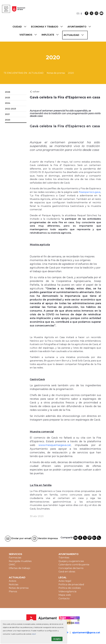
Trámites (64, 557)
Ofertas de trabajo (19, 568)
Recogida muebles (20, 561)
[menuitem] (20, 27)
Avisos (12, 580)
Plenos (13, 591)
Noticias (13, 584)
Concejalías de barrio (71, 568)
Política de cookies (70, 587)
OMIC (12, 564)
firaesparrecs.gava (89, 192)
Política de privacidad (71, 584)
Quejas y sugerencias (71, 561)
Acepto (57, 639)
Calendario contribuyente (74, 564)
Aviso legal (65, 580)
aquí (34, 634)
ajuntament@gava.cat (86, 632)
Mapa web (65, 594)
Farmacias (15, 557)
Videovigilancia (67, 591)
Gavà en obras (67, 571)
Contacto (64, 598)
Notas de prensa (19, 587)
